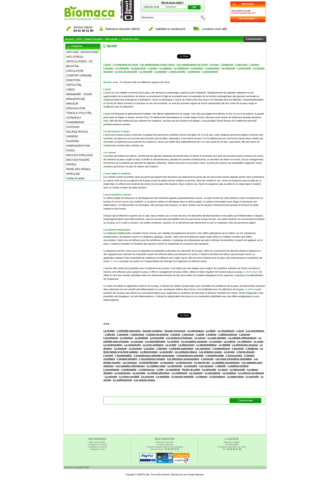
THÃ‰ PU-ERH (75, 178)
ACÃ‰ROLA (73, 117)
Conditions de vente (97, 447)
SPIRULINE (73, 173)
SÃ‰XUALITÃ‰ (75, 108)
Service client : (164, 449)
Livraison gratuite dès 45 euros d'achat (164, 447)
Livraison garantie (164, 444)
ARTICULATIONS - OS (79, 61)
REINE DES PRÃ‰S (78, 169)
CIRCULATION (74, 70)
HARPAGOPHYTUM (78, 145)
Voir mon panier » (248, 18)
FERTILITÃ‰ (74, 84)
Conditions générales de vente (231, 447)
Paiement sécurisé (164, 442)
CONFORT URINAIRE (79, 75)
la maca (115, 261)
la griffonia (250, 289)
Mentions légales (232, 442)
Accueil (69, 39)
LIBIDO (70, 89)
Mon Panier (248, 4)
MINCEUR (72, 103)
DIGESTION (73, 80)
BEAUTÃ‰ (72, 66)
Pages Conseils (93, 39)
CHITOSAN (73, 127)
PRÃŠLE (71, 164)
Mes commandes (97, 442)
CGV (79, 39)
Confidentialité (232, 444)
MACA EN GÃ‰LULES (79, 155)
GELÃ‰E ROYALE (77, 131)
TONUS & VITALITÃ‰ (79, 113)
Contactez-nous (130, 39)
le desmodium (251, 272)
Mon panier (112, 39)
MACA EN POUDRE (78, 159)
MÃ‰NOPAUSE (75, 98)
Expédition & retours (97, 444)
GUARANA (72, 141)
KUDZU (70, 150)
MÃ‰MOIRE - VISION (79, 94)
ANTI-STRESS (74, 56)
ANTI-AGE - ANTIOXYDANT (82, 52)
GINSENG (72, 136)
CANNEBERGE (75, 122)
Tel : (232, 449)
